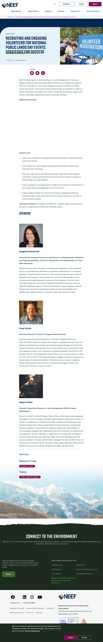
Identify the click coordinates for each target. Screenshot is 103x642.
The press (56, 574)
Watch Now (24, 454)
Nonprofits (57, 565)
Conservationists (84, 574)
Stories (81, 4)
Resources (66, 4)
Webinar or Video (27, 466)
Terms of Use (29, 613)
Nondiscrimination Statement (35, 609)
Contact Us (14, 603)
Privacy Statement (32, 631)
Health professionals (86, 570)
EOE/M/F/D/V (50, 609)
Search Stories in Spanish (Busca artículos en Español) (64, 581)
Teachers (80, 565)
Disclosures (38, 613)
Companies (56, 570)
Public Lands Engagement (30, 477)
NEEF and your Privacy (16, 613)
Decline (84, 637)
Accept (70, 637)
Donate (95, 4)
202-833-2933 (29, 603)
